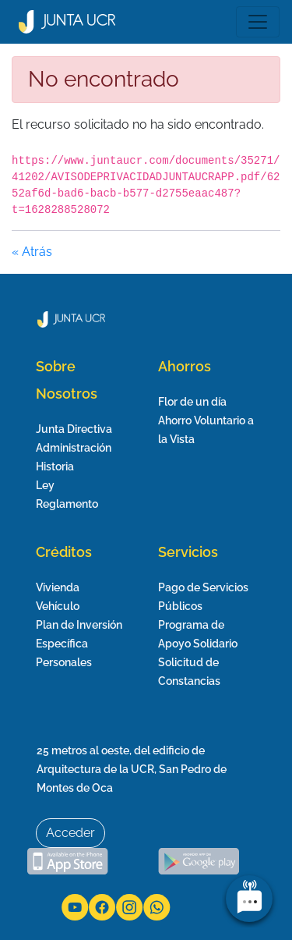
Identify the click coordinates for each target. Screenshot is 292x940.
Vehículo (57, 606)
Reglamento (67, 504)
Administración (73, 448)
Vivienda (57, 587)
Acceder (70, 832)
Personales (64, 662)
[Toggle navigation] (258, 21)
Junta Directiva (74, 429)
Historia (55, 466)
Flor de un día (192, 402)
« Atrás (32, 251)
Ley (45, 485)
